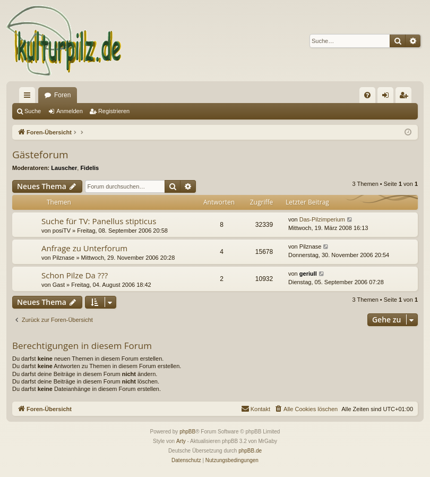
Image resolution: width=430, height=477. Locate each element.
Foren (62, 95)
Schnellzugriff (29, 97)
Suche (32, 111)
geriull (308, 273)
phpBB (187, 432)
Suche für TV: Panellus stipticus (98, 221)
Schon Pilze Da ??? (74, 275)
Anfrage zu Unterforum (84, 248)
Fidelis (89, 168)
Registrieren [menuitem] (405, 97)
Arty (181, 441)
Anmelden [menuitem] (387, 97)
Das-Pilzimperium (322, 219)
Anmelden (69, 111)
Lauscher (64, 168)
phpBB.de (250, 451)
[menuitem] (367, 95)
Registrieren (114, 111)
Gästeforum (40, 154)
